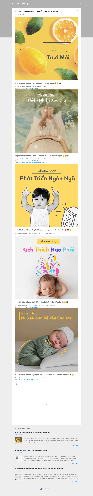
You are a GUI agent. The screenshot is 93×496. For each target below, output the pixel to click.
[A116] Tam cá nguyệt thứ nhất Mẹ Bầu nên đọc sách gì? (33, 450)
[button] (77, 11)
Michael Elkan (50, 491)
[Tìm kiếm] (80, 4)
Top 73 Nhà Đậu (22, 4)
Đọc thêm (75, 445)
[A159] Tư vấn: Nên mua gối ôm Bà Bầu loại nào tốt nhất (32, 432)
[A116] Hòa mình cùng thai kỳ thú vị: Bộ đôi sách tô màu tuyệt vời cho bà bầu (39, 468)
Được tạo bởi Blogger (46, 489)
